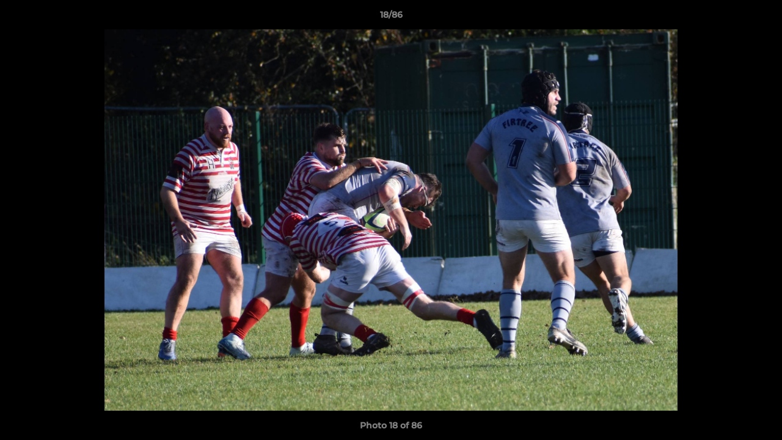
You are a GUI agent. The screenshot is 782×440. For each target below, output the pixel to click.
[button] (760, 17)
